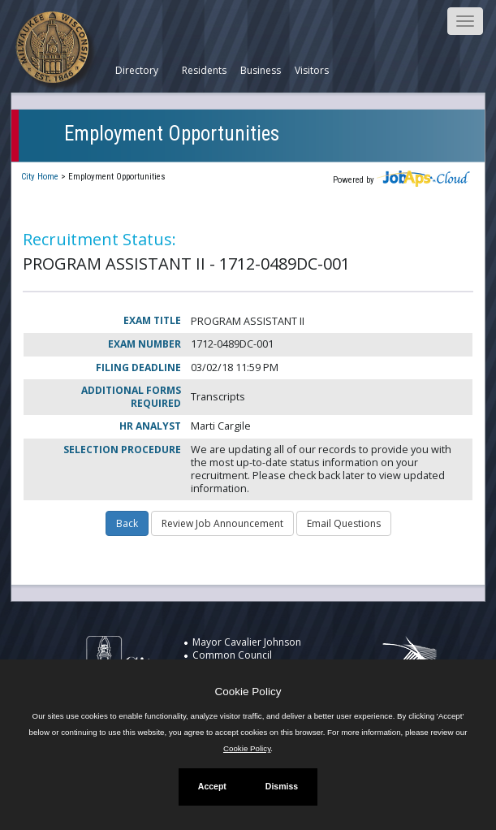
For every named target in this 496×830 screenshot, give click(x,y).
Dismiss (281, 786)
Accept (212, 786)
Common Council (232, 655)
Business (260, 70)
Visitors (312, 70)
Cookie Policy (248, 691)
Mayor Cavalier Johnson (246, 642)
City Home (39, 176)
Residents (204, 70)
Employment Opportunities (171, 133)
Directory (136, 70)
